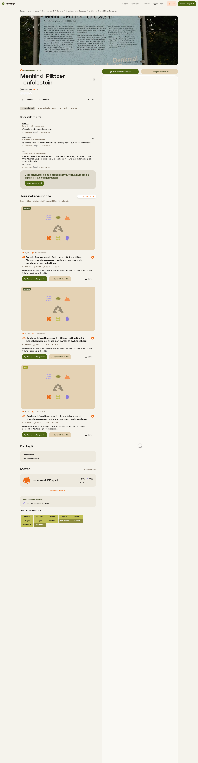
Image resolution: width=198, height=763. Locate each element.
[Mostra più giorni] (58, 490)
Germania (60, 11)
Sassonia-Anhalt (71, 11)
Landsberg (92, 11)
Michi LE (25, 124)
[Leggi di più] (26, 164)
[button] (124, 4)
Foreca (93, 469)
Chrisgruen (26, 137)
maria (24, 151)
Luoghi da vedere (33, 11)
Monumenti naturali (48, 11)
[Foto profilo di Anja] (24, 93)
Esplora (22, 11)
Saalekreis (82, 11)
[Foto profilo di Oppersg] (21, 93)
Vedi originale (45, 132)
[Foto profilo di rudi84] (27, 93)
